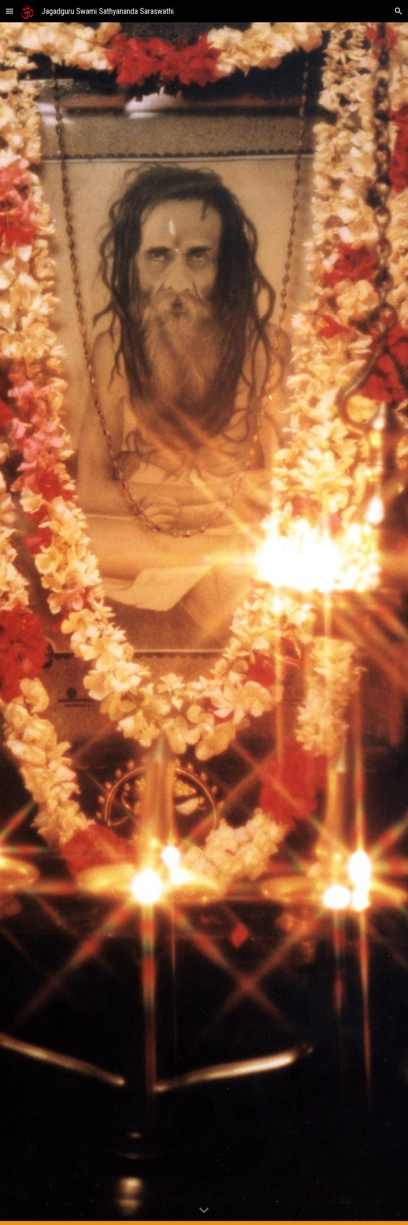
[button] (9, 11)
